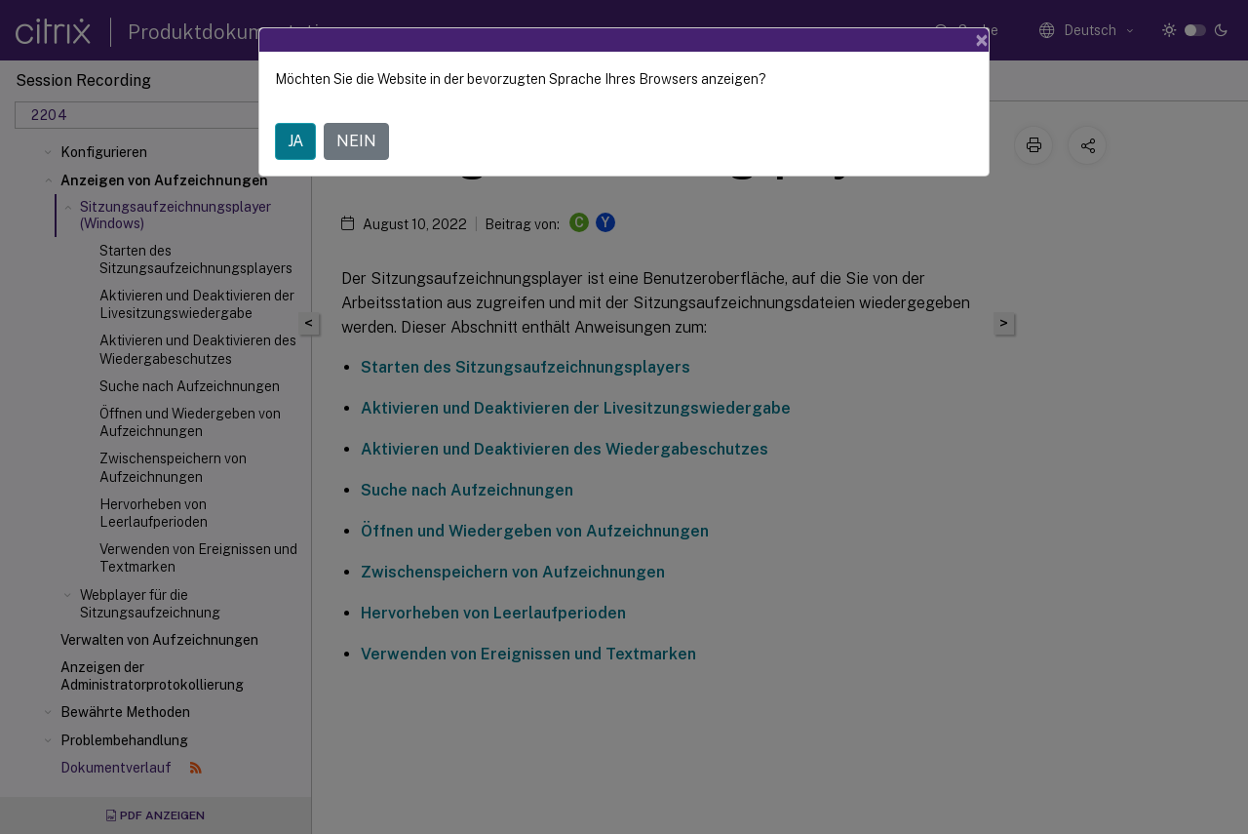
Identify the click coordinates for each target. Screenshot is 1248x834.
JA (295, 141)
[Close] (981, 40)
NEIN (356, 141)
